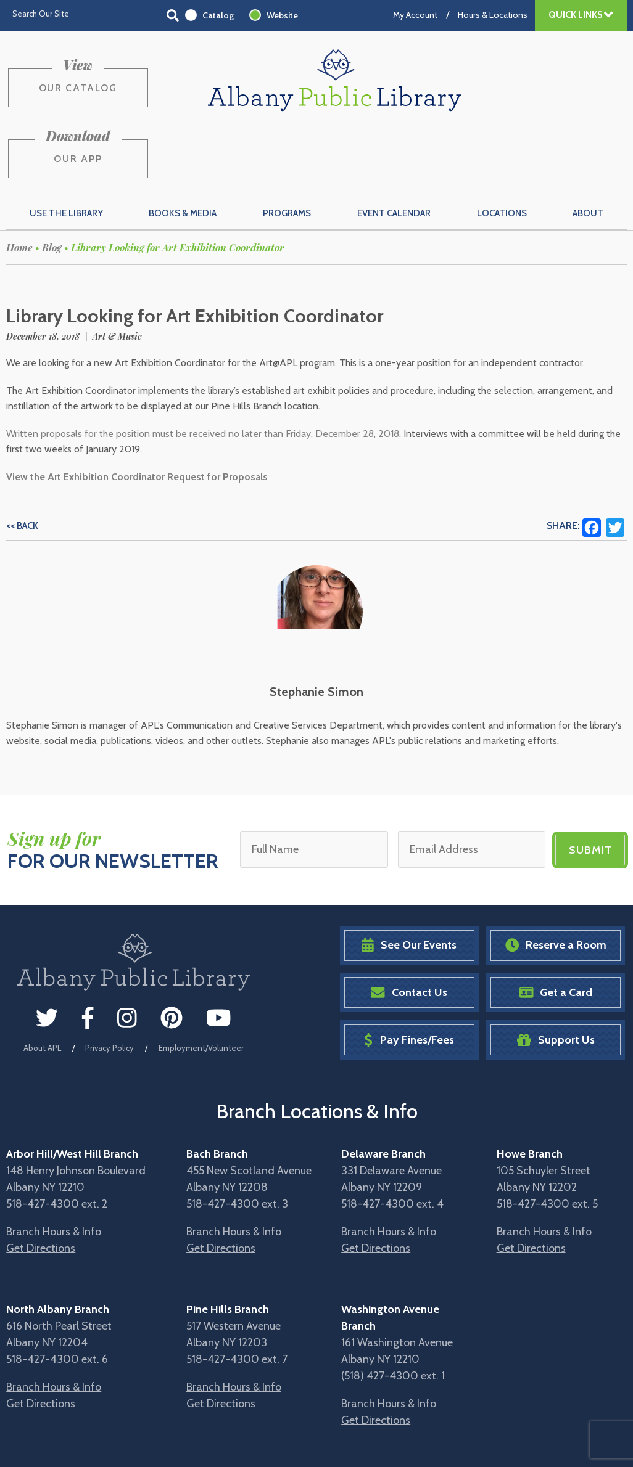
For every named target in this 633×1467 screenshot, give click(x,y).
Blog (52, 187)
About (588, 152)
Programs (287, 152)
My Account (415, 14)
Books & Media (183, 152)
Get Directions (40, 1186)
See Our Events (409, 884)
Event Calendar (394, 152)
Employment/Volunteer (201, 986)
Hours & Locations (493, 14)
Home (19, 187)
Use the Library (66, 152)
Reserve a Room (556, 884)
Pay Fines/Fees (408, 978)
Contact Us (409, 931)
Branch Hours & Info (53, 1169)
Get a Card (556, 931)
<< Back (22, 465)
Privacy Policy (109, 986)
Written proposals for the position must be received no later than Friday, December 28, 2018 (202, 373)
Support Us (556, 978)
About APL (42, 986)
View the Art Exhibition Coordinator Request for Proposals (137, 416)
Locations (502, 152)
